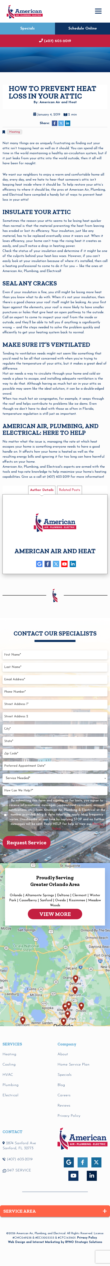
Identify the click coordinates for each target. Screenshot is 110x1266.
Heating (14, 132)
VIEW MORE (55, 914)
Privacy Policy (87, 1237)
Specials (27, 29)
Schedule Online (82, 29)
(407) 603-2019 (57, 41)
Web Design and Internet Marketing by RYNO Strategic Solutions (55, 1242)
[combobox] (55, 778)
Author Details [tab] (42, 490)
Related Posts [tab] (69, 490)
